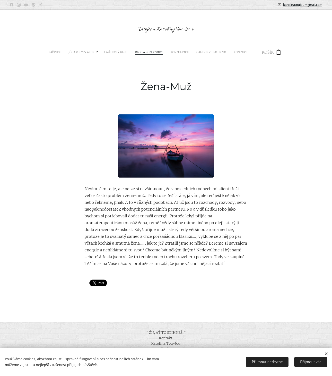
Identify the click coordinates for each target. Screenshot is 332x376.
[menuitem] (125, 52)
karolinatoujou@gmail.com (302, 4)
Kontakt (166, 338)
